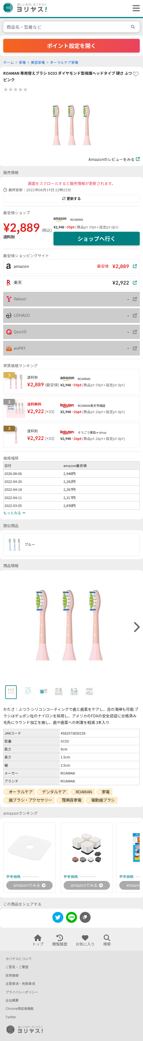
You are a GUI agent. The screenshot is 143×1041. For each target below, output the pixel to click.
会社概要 (12, 1000)
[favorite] (136, 74)
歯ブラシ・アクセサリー (30, 800)
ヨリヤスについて (18, 959)
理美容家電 (72, 800)
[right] (136, 627)
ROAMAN (76, 219)
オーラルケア (20, 791)
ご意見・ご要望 (16, 967)
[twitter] (58, 918)
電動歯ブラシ (103, 800)
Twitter (10, 1017)
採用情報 (12, 975)
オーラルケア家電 (64, 62)
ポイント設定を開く (71, 45)
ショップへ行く (97, 238)
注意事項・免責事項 (20, 984)
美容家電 (38, 62)
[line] (71, 918)
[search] (133, 26)
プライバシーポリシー (21, 992)
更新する (71, 198)
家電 (22, 62)
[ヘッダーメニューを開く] (135, 8)
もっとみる (14, 513)
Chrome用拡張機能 (19, 1009)
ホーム (8, 62)
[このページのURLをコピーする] (85, 917)
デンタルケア (54, 791)
